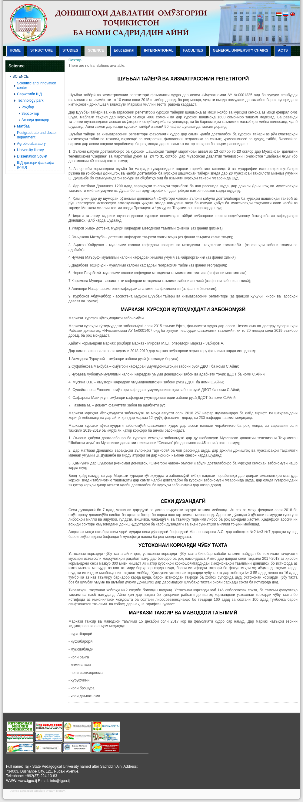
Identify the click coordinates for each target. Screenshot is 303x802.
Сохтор (75, 60)
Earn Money (57, 790)
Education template (32, 790)
